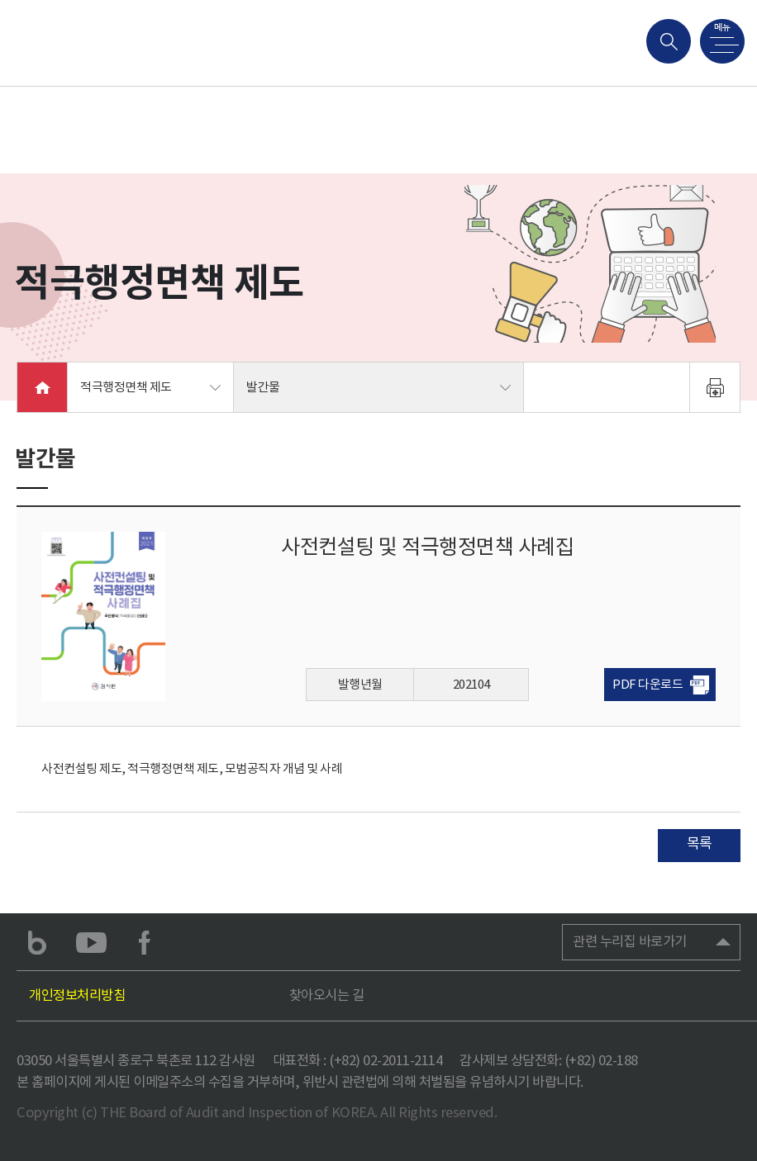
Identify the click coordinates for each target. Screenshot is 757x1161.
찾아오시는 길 (326, 995)
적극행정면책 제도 (126, 387)
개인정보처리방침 (77, 995)
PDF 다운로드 (647, 684)
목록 (699, 843)
